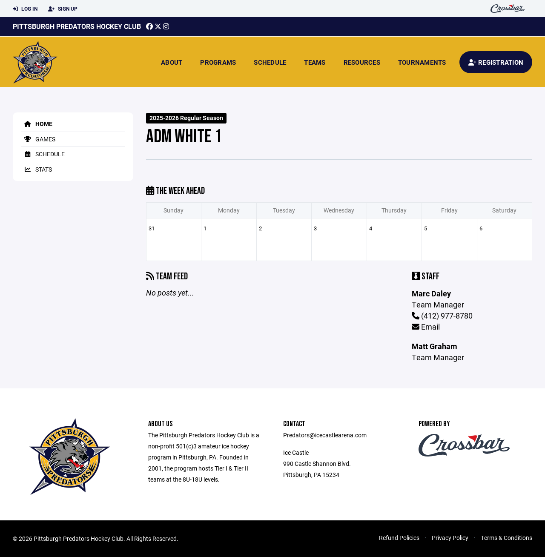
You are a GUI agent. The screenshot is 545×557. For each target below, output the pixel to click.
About (171, 62)
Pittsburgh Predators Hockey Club (77, 26)
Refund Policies (399, 538)
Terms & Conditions (506, 538)
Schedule (270, 62)
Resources (362, 62)
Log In (25, 9)
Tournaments (422, 62)
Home (36, 124)
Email (426, 327)
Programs (218, 62)
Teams (314, 62)
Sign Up (62, 9)
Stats (36, 169)
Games (38, 139)
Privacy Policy (450, 538)
